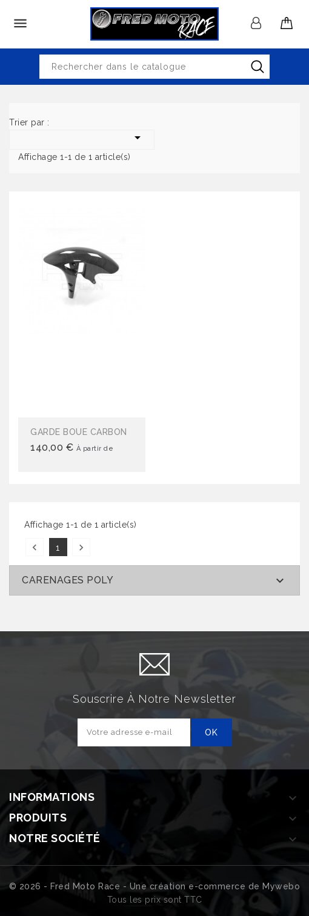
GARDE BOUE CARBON (78, 432)
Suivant (81, 547)
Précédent (34, 547)
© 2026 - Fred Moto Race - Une (79, 886)
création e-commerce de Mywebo (225, 886)
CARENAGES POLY (67, 580)
